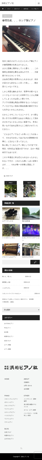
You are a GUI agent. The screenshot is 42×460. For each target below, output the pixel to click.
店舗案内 (26, 382)
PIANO (6, 396)
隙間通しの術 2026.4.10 (16, 282)
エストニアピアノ (9, 412)
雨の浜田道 (26, 221)
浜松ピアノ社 (25, 456)
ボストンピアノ (9, 402)
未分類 (6, 332)
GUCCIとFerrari (27, 257)
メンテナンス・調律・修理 (30, 400)
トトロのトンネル (8, 238)
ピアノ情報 (7, 345)
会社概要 (26, 389)
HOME (6, 379)
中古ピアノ (7, 328)
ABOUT (26, 379)
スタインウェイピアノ (11, 399)
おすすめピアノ (9, 323)
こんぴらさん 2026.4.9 (15, 288)
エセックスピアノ (9, 405)
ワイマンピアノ (9, 409)
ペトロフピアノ (9, 415)
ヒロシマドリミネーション (30, 239)
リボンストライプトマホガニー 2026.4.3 (21, 293)
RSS (21, 448)
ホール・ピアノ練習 (30, 410)
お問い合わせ (28, 385)
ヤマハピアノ (8, 422)
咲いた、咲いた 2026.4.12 (16, 276)
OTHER (26, 396)
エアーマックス (7, 221)
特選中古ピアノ (9, 336)
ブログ (8, 8)
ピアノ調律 (7, 349)
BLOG (6, 429)
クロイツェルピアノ (9, 257)
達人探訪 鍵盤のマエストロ (30, 405)
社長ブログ (17, 8)
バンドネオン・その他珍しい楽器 (30, 414)
